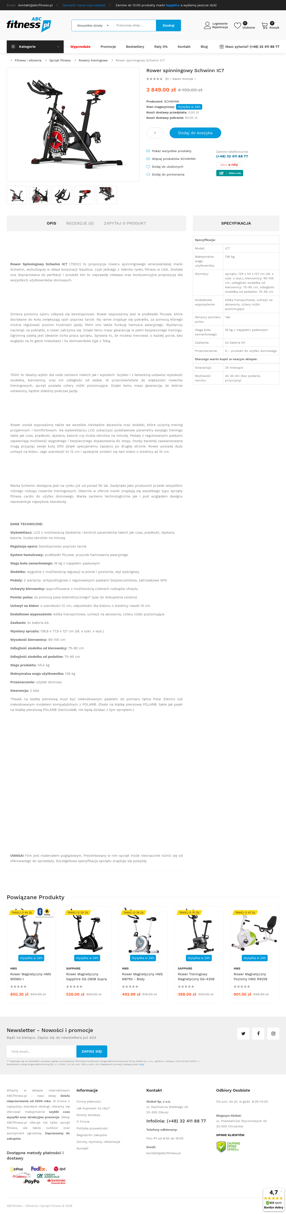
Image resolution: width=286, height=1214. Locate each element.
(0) (167, 78)
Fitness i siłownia (28, 60)
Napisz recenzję (182, 78)
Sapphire (73, 968)
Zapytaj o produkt (125, 223)
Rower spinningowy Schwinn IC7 (140, 60)
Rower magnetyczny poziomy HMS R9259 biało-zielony (250, 979)
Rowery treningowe (93, 60)
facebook (258, 1034)
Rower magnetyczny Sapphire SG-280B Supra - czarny (86, 979)
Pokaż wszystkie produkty (171, 151)
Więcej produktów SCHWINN (174, 159)
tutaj (141, 1064)
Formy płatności (89, 1101)
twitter (243, 1034)
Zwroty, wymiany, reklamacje (98, 1141)
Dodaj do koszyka (195, 132)
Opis (51, 223)
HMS (13, 968)
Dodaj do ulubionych (167, 166)
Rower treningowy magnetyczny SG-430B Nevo (196, 979)
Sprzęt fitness (60, 60)
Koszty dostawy (88, 1115)
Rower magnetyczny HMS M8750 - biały (142, 976)
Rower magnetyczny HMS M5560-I (30, 976)
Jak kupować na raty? (93, 1108)
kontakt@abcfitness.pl (163, 1153)
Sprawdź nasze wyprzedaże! (84, 5)
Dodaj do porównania (168, 174)
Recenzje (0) (80, 223)
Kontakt (82, 1148)
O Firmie (83, 1121)
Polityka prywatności (92, 1128)
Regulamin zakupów (92, 1135)
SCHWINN (171, 101)
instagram (273, 1034)
